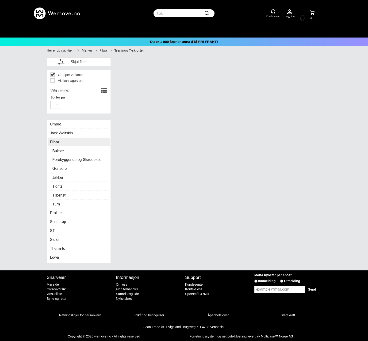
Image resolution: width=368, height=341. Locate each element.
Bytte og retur (56, 298)
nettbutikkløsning (234, 336)
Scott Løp (58, 222)
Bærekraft (287, 315)
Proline (56, 213)
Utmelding (292, 281)
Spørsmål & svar (197, 294)
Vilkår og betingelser (149, 315)
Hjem (71, 50)
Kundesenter (194, 284)
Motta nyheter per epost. (273, 275)
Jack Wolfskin (61, 133)
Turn (56, 204)
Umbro (55, 124)
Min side (53, 284)
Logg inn (290, 12)
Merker (87, 50)
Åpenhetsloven (219, 315)
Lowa (54, 257)
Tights (57, 186)
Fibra (103, 50)
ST (52, 231)
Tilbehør (59, 195)
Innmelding (267, 281)
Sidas (54, 240)
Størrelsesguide (127, 294)
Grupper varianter (70, 75)
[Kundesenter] (273, 11)
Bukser (58, 151)
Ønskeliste (54, 294)
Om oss (121, 284)
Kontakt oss (193, 289)
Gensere (59, 168)
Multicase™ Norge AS (277, 336)
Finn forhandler (127, 289)
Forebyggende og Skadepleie (76, 160)
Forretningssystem (202, 336)
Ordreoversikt (56, 289)
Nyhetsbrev (124, 298)
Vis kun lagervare (70, 81)
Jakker (57, 177)
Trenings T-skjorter (129, 50)
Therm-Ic (57, 248)
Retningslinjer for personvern (80, 315)
